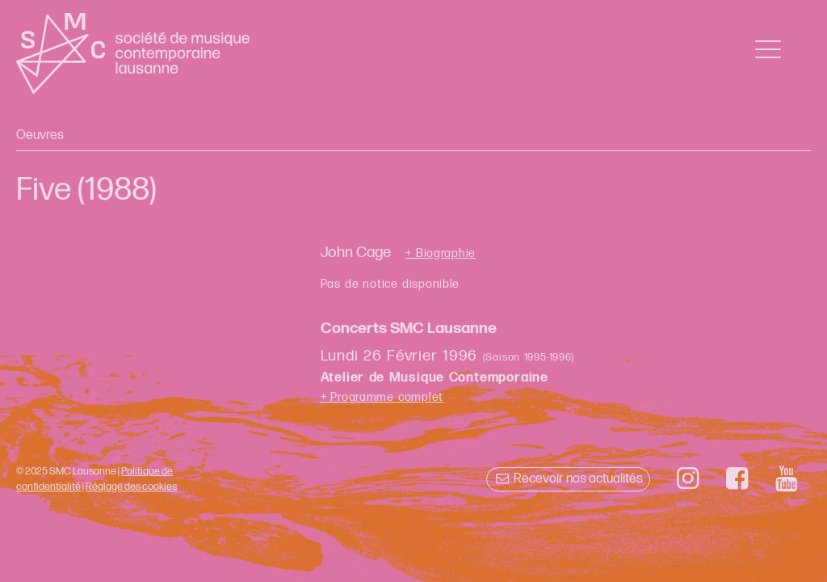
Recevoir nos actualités (568, 479)
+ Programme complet (382, 397)
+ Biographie (440, 253)
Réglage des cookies (131, 486)
